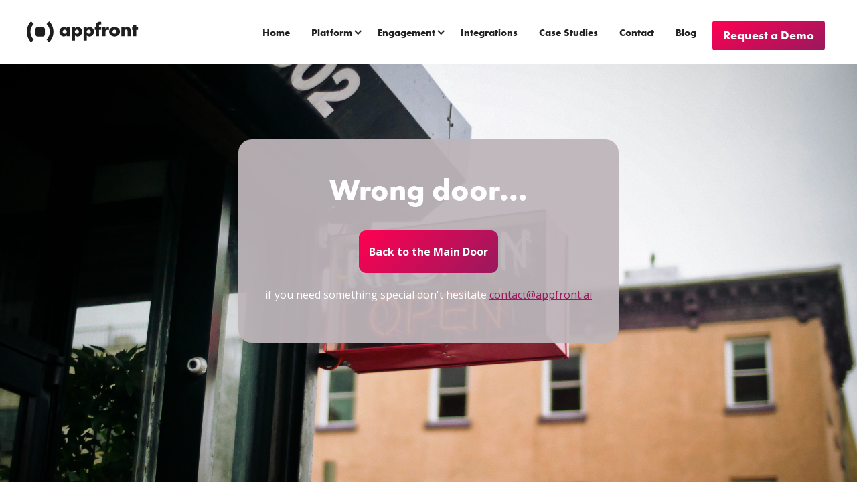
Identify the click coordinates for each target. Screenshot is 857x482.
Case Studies (568, 32)
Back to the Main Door (428, 251)
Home (276, 32)
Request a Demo (768, 35)
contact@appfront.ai (540, 294)
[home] (84, 32)
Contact (636, 32)
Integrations (489, 32)
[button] (338, 32)
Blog (686, 32)
